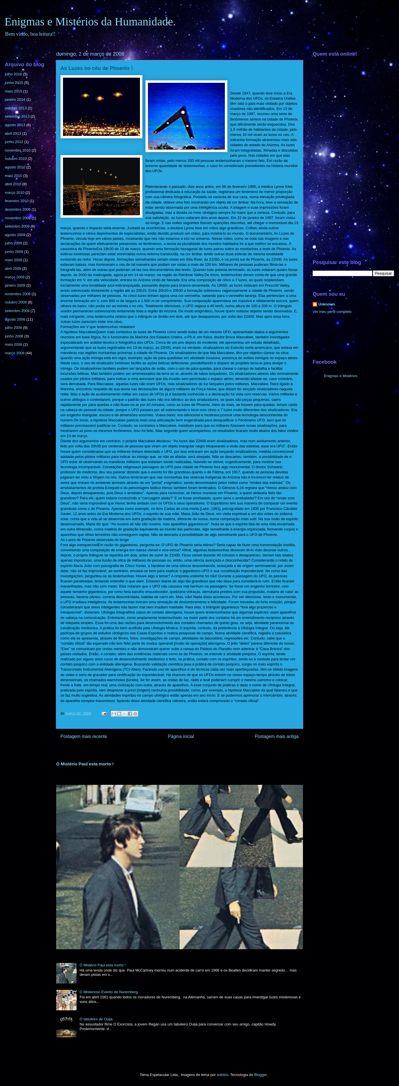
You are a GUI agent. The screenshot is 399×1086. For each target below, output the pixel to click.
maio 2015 (13, 91)
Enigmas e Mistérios (340, 376)
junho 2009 (14, 252)
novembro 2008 (17, 294)
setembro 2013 (17, 116)
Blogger (260, 1075)
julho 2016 (13, 74)
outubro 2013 (16, 108)
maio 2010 (13, 176)
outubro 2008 (16, 302)
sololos (222, 1075)
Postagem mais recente (83, 736)
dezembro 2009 (17, 209)
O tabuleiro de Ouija (96, 1019)
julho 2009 (13, 243)
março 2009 (15, 277)
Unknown (326, 304)
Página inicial (181, 736)
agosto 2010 (15, 167)
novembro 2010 (17, 150)
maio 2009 (13, 260)
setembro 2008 (17, 311)
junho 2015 (14, 83)
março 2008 (15, 353)
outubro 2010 (16, 158)
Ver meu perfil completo (332, 311)
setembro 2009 (17, 226)
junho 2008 (14, 336)
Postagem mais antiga (277, 736)
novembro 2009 (17, 218)
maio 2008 (13, 344)
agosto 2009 (15, 235)
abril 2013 (13, 133)
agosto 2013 (15, 125)
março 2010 (15, 192)
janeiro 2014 (15, 99)
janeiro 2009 (15, 285)
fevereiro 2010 (16, 201)
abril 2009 (13, 268)
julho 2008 (13, 327)
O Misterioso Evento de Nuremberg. (109, 992)
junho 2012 (14, 142)
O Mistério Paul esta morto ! (85, 763)
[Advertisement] (353, 160)
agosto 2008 (15, 319)
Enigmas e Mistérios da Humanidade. (90, 21)
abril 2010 (13, 184)
